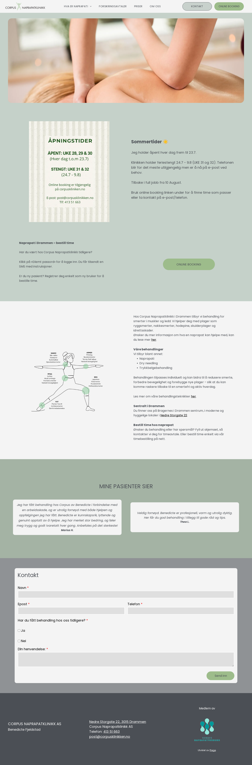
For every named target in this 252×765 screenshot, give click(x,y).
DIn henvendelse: (31, 649)
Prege (213, 750)
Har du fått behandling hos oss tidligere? (51, 620)
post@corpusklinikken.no (109, 736)
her (153, 340)
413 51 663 (111, 731)
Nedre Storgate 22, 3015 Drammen (117, 721)
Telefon (133, 604)
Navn (22, 587)
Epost (22, 604)
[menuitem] (77, 6)
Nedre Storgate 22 (173, 415)
